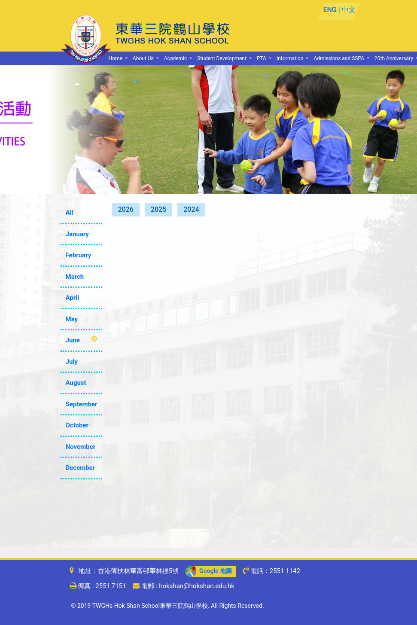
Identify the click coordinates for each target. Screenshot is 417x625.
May (72, 319)
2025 (158, 209)
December (80, 468)
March (75, 276)
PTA (262, 58)
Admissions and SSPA (339, 58)
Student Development (222, 58)
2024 (191, 209)
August (76, 383)
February (78, 255)
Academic (176, 58)
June (73, 340)
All (69, 212)
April (72, 298)
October (77, 425)
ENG (330, 10)
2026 (126, 209)
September (81, 404)
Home (116, 58)
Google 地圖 (209, 570)
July (72, 362)
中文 (349, 10)
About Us (144, 58)
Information (290, 58)
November (81, 447)
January (77, 234)
